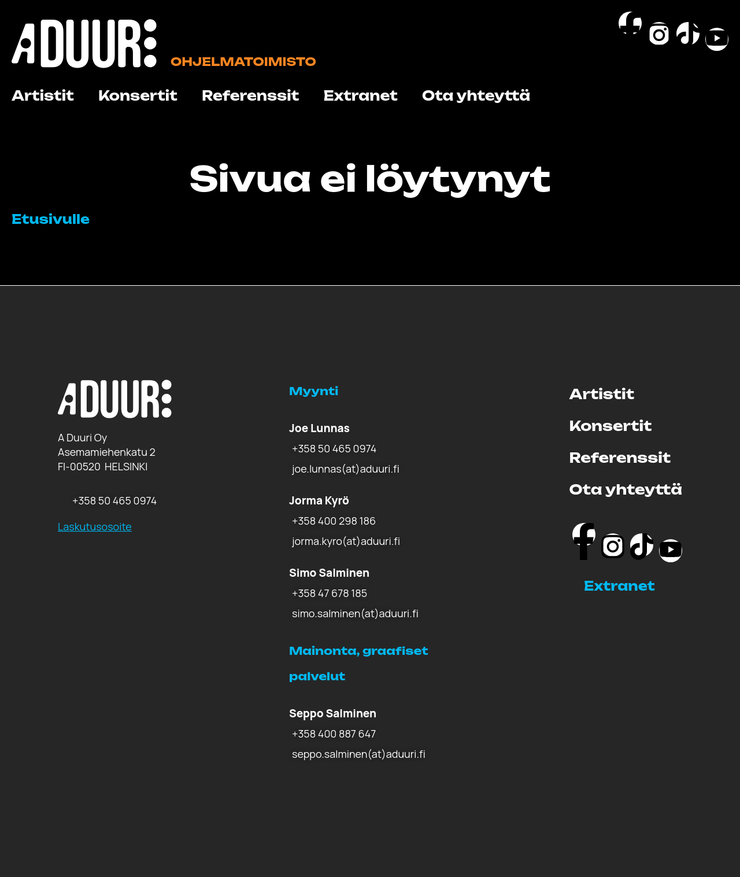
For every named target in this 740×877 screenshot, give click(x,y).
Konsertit (137, 95)
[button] (633, 586)
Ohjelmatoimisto (243, 61)
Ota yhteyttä (476, 95)
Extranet (360, 95)
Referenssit (250, 95)
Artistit (43, 95)
